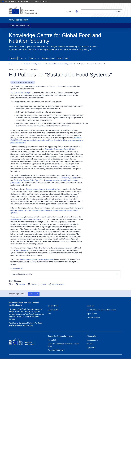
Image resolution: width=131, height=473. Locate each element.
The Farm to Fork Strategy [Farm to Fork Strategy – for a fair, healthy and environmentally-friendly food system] (20, 93)
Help (28, 25)
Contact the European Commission (60, 336)
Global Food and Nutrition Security (23, 82)
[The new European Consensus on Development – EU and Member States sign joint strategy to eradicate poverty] (28, 219)
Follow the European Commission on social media (63, 345)
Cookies (90, 344)
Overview (13, 58)
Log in (69, 11)
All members (20, 25)
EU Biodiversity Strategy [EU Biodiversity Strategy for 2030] (68, 178)
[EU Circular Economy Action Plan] (28, 180)
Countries (32, 58)
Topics (20, 58)
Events (59, 58)
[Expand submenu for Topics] (25, 58)
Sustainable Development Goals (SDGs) (59, 149)
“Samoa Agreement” (22, 250)
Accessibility (52, 340)
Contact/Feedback (93, 317)
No (37, 294)
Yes (30, 294)
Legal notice (91, 348)
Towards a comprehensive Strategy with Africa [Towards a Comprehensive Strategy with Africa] (43, 189)
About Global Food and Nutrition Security (101, 310)
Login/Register (53, 310)
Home (12, 25)
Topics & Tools (92, 314)
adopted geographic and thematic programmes (37, 259)
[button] (76, 11)
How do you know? (42, 1)
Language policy (93, 340)
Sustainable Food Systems (32, 64)
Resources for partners (56, 350)
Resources (45, 58)
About (66, 58)
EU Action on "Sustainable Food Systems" (58, 64)
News (53, 58)
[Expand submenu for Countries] (38, 58)
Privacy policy (92, 336)
